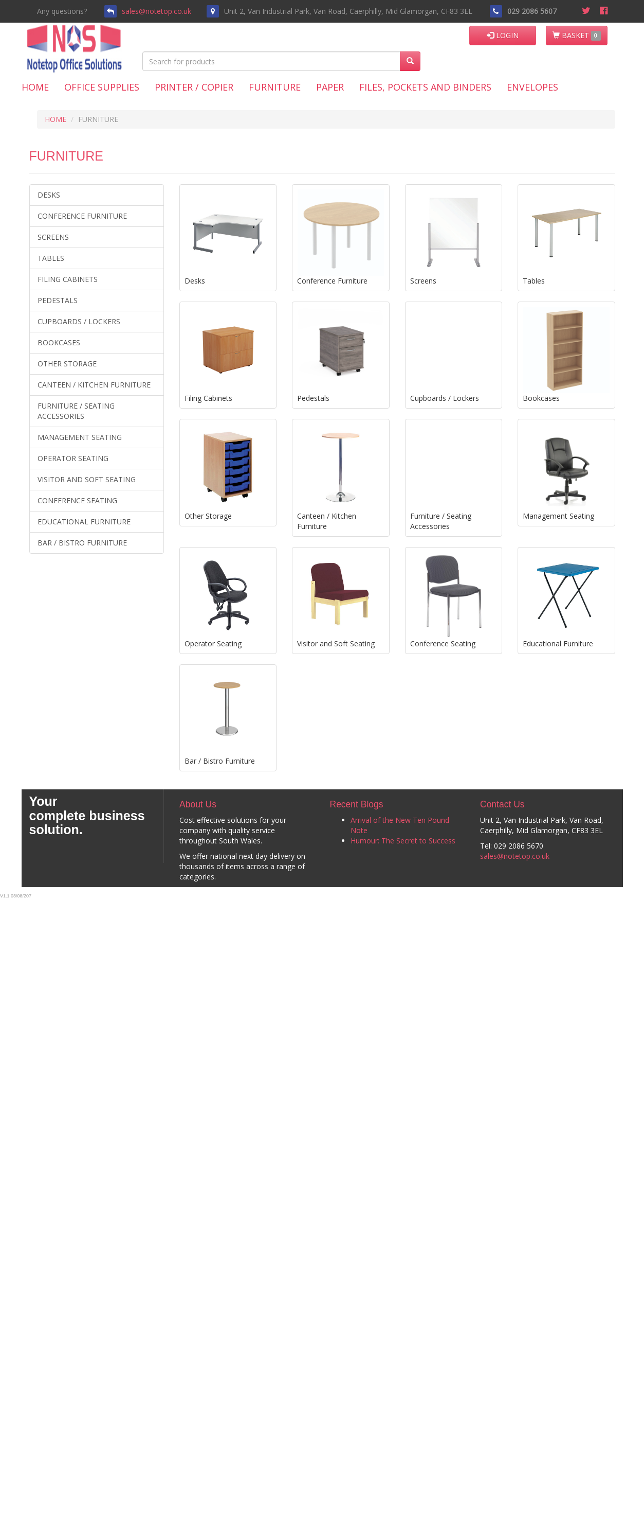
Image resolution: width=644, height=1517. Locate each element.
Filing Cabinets (68, 279)
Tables (51, 258)
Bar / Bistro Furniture (82, 543)
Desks (49, 195)
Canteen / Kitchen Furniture (94, 385)
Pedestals (58, 300)
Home (35, 87)
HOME (55, 119)
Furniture (275, 87)
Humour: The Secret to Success (403, 840)
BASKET (577, 35)
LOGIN (503, 35)
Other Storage (67, 363)
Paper (330, 87)
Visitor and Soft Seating (87, 479)
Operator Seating (73, 458)
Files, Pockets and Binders (425, 87)
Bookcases (59, 342)
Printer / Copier (194, 87)
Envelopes (532, 87)
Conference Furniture (82, 216)
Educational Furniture (84, 521)
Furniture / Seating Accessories (76, 411)
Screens (53, 237)
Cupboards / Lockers (79, 321)
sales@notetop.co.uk (156, 11)
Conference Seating (77, 500)
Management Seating (80, 437)
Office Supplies (101, 87)
